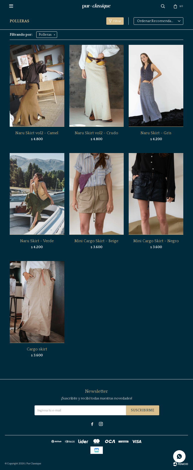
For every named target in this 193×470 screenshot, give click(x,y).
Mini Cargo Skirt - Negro (156, 241)
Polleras (45, 35)
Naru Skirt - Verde (37, 241)
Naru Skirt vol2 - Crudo (96, 133)
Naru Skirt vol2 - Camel (36, 133)
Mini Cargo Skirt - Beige (96, 241)
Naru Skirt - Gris (156, 133)
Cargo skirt (37, 349)
